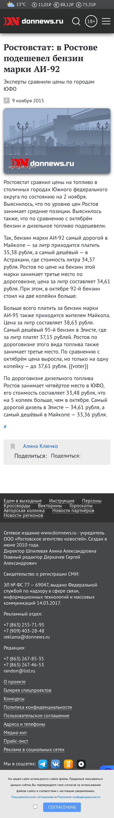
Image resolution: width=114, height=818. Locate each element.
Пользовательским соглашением (32, 797)
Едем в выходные (23, 501)
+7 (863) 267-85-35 (24, 658)
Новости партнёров (73, 510)
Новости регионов (23, 515)
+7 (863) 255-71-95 (24, 625)
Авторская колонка (24, 510)
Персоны (92, 501)
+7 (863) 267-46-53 (24, 665)
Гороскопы (81, 505)
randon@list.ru (19, 671)
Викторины (50, 505)
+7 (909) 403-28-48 (24, 631)
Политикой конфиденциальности (78, 797)
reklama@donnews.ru (27, 637)
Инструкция (61, 501)
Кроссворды (17, 505)
